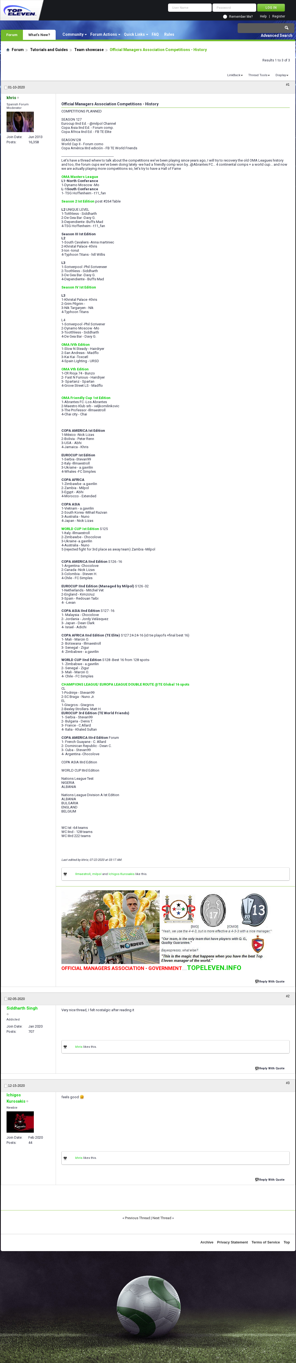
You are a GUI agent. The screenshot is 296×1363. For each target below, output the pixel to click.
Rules (169, 34)
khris (78, 1047)
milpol (96, 874)
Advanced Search (276, 35)
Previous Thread (137, 1218)
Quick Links (134, 34)
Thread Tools (257, 75)
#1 (287, 85)
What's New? (39, 34)
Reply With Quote (270, 981)
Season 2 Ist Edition (77, 201)
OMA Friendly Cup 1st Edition (85, 398)
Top (287, 1242)
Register (278, 16)
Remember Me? (241, 17)
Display (281, 75)
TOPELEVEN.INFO (214, 968)
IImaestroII (83, 874)
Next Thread (162, 1218)
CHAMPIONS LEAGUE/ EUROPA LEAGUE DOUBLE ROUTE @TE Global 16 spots (125, 684)
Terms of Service (266, 1242)
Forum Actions (103, 34)
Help (263, 16)
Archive (207, 1242)
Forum (11, 34)
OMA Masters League (79, 177)
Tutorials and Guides (49, 49)
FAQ (155, 34)
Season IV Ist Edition (78, 287)
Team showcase (89, 49)
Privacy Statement (232, 1242)
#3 (287, 1083)
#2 (287, 996)
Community (72, 34)
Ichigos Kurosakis (121, 874)
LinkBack (233, 75)
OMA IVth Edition (75, 345)
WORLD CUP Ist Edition (80, 529)
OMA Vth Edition (75, 369)
